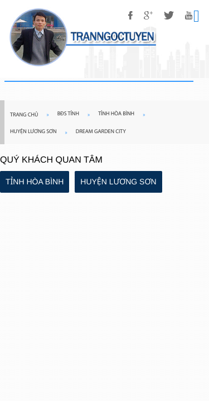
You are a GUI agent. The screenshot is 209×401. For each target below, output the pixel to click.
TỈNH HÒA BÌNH (35, 181)
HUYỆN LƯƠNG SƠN (118, 181)
